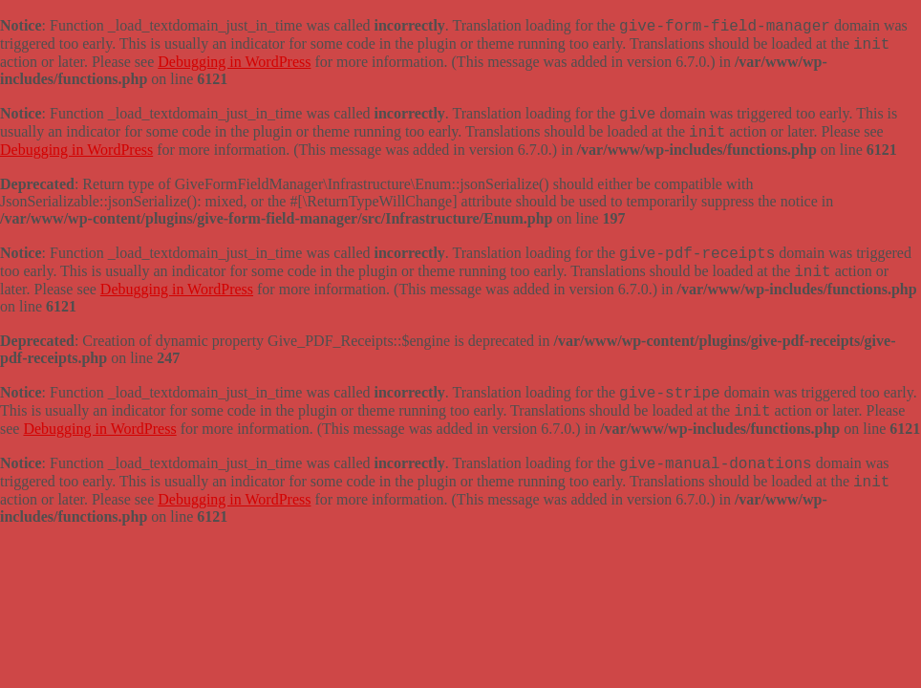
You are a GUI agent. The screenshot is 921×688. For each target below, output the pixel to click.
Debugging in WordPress (234, 62)
